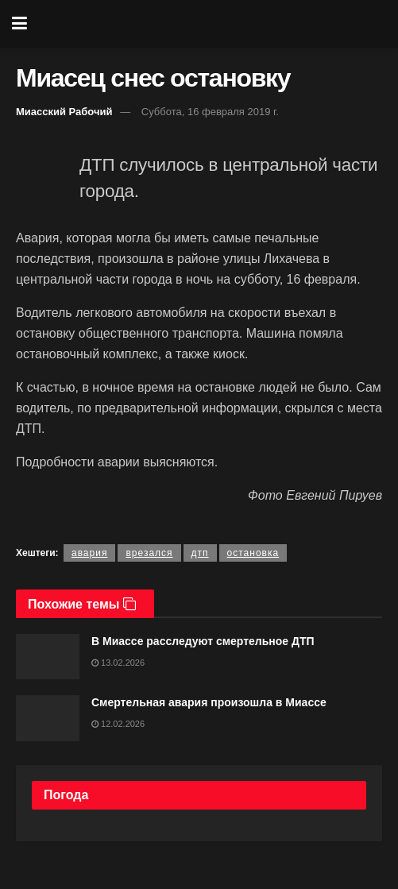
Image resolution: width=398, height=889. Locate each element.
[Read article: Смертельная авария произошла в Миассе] (47, 717)
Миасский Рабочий (64, 112)
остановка (253, 553)
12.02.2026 (118, 724)
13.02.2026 (118, 662)
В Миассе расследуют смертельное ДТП (203, 641)
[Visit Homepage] (210, 24)
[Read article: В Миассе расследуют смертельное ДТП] (47, 656)
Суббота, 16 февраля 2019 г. (210, 112)
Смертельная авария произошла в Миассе (209, 702)
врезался (149, 553)
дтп (200, 553)
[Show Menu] (19, 24)
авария (89, 553)
